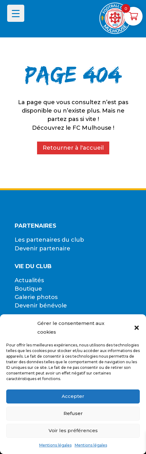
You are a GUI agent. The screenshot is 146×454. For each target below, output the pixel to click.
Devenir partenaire (42, 248)
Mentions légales (55, 445)
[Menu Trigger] (15, 13)
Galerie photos (36, 297)
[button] (137, 328)
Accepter (73, 396)
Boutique (28, 288)
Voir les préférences (73, 430)
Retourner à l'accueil (73, 147)
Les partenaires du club (49, 239)
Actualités (29, 280)
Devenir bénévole (41, 305)
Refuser (73, 413)
